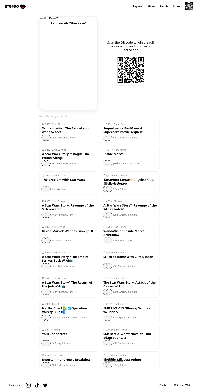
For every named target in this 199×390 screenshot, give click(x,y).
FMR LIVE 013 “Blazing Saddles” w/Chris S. (127, 310)
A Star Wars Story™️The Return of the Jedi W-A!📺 (67, 284)
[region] (68, 20)
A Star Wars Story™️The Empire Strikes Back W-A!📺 (65, 258)
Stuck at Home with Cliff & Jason (128, 257)
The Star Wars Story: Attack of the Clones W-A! (129, 284)
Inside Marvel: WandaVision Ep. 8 (67, 231)
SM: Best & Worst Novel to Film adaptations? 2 (127, 336)
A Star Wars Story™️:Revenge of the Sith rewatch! (130, 207)
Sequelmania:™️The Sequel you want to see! (65, 130)
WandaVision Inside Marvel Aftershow (124, 233)
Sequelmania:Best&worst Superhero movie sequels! (123, 130)
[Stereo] (15, 6)
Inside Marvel (114, 154)
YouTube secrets (54, 334)
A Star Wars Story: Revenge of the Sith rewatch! (68, 207)
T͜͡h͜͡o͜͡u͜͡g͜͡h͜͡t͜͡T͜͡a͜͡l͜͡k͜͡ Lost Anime (122, 359)
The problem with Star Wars (63, 180)
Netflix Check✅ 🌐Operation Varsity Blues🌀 (64, 310)
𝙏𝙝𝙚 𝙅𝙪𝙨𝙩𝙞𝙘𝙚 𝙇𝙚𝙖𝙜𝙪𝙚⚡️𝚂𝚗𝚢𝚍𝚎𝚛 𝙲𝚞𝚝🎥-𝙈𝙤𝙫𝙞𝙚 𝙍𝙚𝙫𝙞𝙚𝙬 (128, 181)
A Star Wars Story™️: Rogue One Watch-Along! (66, 156)
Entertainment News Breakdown (67, 359)
